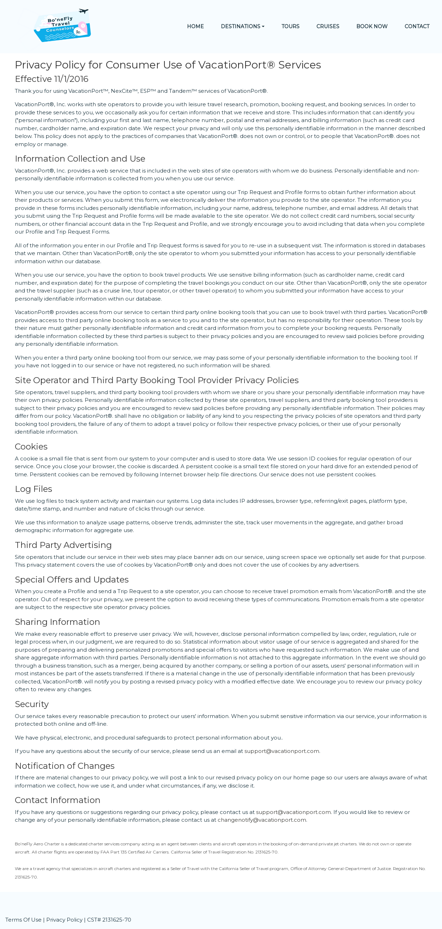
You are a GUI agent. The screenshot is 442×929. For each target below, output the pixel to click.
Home (195, 26)
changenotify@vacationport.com (262, 819)
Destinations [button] (240, 26)
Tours (290, 26)
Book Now (372, 26)
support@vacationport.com (281, 751)
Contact (417, 26)
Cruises (327, 26)
